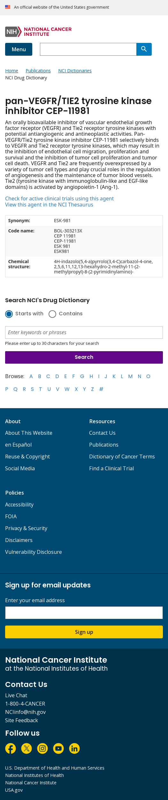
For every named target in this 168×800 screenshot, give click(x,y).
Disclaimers (19, 540)
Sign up (84, 631)
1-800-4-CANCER (25, 703)
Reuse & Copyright (27, 456)
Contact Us (102, 432)
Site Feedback (21, 720)
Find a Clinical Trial (111, 468)
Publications (103, 444)
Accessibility (19, 504)
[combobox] (88, 49)
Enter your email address (35, 600)
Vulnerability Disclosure (33, 551)
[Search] (144, 49)
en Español (18, 444)
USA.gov (14, 790)
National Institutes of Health (34, 775)
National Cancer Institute (31, 783)
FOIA (11, 516)
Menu (18, 49)
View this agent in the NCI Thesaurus (49, 204)
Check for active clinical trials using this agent (59, 198)
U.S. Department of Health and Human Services (54, 768)
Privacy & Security (26, 528)
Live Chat (16, 695)
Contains (71, 314)
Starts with (29, 314)
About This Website (28, 432)
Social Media (20, 468)
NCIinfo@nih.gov (25, 711)
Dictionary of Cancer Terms (122, 456)
